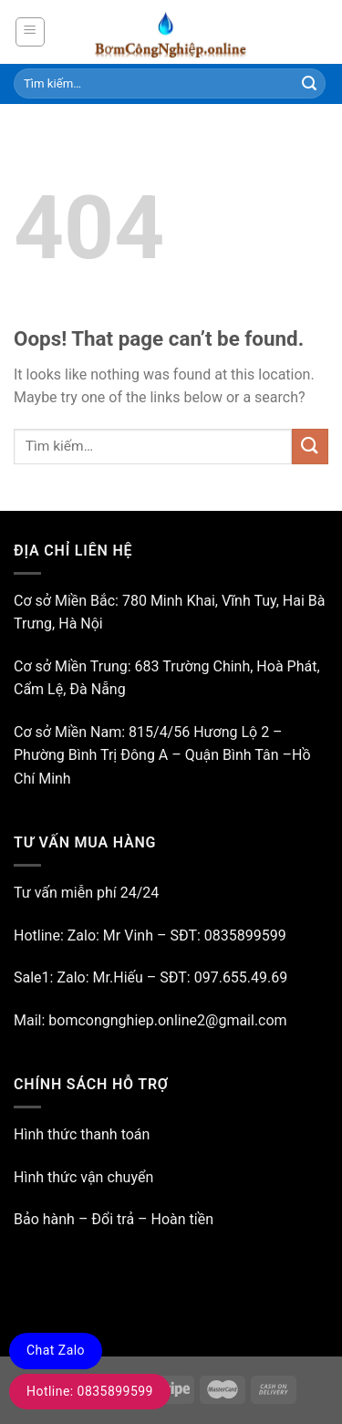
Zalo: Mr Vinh (108, 935)
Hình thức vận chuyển (83, 1177)
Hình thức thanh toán (82, 1134)
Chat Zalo (55, 1350)
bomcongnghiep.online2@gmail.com (167, 1020)
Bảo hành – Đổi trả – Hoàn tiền (113, 1219)
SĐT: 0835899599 (227, 935)
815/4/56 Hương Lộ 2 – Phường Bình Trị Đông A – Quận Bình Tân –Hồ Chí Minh (162, 755)
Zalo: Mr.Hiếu (99, 977)
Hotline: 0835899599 (89, 1391)
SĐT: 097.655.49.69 (223, 977)
